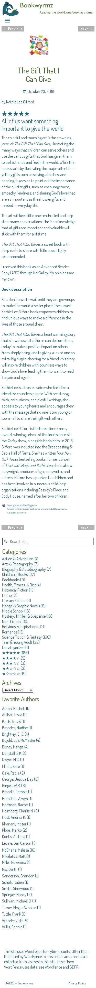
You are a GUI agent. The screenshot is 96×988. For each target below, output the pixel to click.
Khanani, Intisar (14, 823)
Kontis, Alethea (13, 836)
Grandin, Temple (14, 791)
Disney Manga (13, 746)
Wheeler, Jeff (12, 920)
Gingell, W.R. (11, 785)
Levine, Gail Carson (16, 843)
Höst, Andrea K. (14, 817)
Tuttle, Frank (11, 914)
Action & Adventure (17, 558)
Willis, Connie (12, 926)
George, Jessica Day (17, 779)
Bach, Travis (11, 721)
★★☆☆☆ (11, 668)
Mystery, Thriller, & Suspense (24, 616)
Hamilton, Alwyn (15, 798)
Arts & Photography (17, 563)
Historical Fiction (15, 590)
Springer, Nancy (14, 894)
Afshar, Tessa (12, 714)
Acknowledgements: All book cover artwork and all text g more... (37, 509)
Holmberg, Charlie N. (18, 810)
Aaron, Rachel (13, 708)
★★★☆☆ (11, 663)
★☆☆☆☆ (11, 673)
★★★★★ (11, 652)
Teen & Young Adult (17, 642)
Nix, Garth (9, 869)
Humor (7, 595)
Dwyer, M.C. (10, 759)
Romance (9, 632)
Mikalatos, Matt (14, 856)
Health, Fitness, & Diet (19, 584)
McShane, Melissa (15, 850)
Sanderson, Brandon (18, 875)
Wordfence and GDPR (61, 967)
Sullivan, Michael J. (16, 901)
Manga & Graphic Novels (21, 605)
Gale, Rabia (10, 773)
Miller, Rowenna (14, 862)
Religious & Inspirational (20, 626)
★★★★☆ (11, 658)
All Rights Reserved (16, 512)
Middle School (13, 611)
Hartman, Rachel (15, 804)
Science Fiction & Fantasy (22, 637)
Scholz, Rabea (13, 882)
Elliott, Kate (11, 766)
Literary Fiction (14, 600)
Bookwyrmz (25, 983)
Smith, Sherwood (15, 888)
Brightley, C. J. (13, 734)
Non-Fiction (11, 621)
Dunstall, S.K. (12, 753)
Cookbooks (10, 579)
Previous (13, 28)
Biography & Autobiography (24, 569)
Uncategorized (13, 647)
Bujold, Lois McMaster (18, 740)
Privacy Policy (77, 983)
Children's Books (15, 574)
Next (86, 28)
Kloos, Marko (12, 830)
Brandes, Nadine (15, 727)
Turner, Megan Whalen (19, 907)
